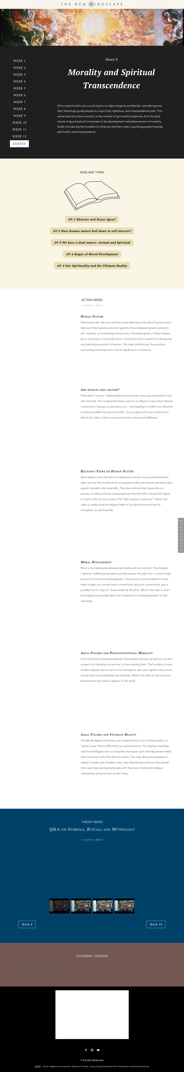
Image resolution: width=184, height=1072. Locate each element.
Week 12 (19, 136)
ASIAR (38, 1066)
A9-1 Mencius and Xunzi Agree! (92, 219)
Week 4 (19, 81)
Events (19, 144)
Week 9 (19, 116)
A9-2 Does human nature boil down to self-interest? (92, 231)
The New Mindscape (93, 1059)
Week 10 (19, 122)
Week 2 (19, 68)
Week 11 (19, 129)
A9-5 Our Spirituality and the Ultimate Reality (92, 266)
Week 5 (19, 88)
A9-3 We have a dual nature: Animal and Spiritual (92, 242)
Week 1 (19, 61)
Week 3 (19, 74)
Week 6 (19, 95)
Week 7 (19, 102)
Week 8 (19, 109)
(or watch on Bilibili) (92, 305)
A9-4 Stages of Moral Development (92, 254)
